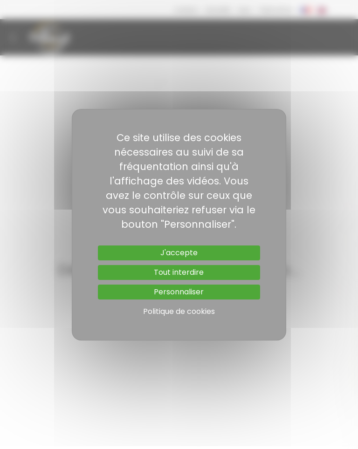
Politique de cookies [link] (179, 311)
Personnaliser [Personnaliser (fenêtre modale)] (179, 291)
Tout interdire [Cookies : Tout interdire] (179, 272)
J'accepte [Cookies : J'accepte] (179, 252)
